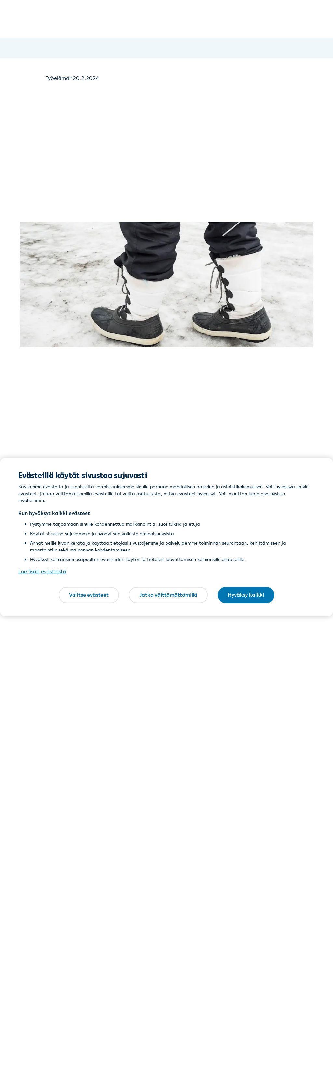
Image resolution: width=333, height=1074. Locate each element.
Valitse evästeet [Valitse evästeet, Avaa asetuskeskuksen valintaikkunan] (89, 594)
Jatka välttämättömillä (168, 594)
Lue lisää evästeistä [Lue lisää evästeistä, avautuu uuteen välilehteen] (42, 571)
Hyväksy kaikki (246, 594)
